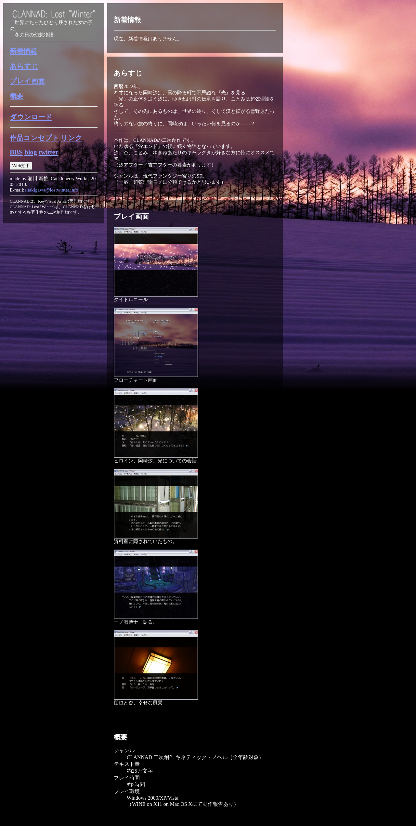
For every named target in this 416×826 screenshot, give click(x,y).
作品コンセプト (34, 138)
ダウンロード (31, 117)
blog (30, 152)
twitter (48, 152)
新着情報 (23, 51)
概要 (16, 96)
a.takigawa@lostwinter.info (51, 190)
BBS (16, 152)
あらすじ (24, 66)
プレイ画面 (27, 81)
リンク (71, 138)
